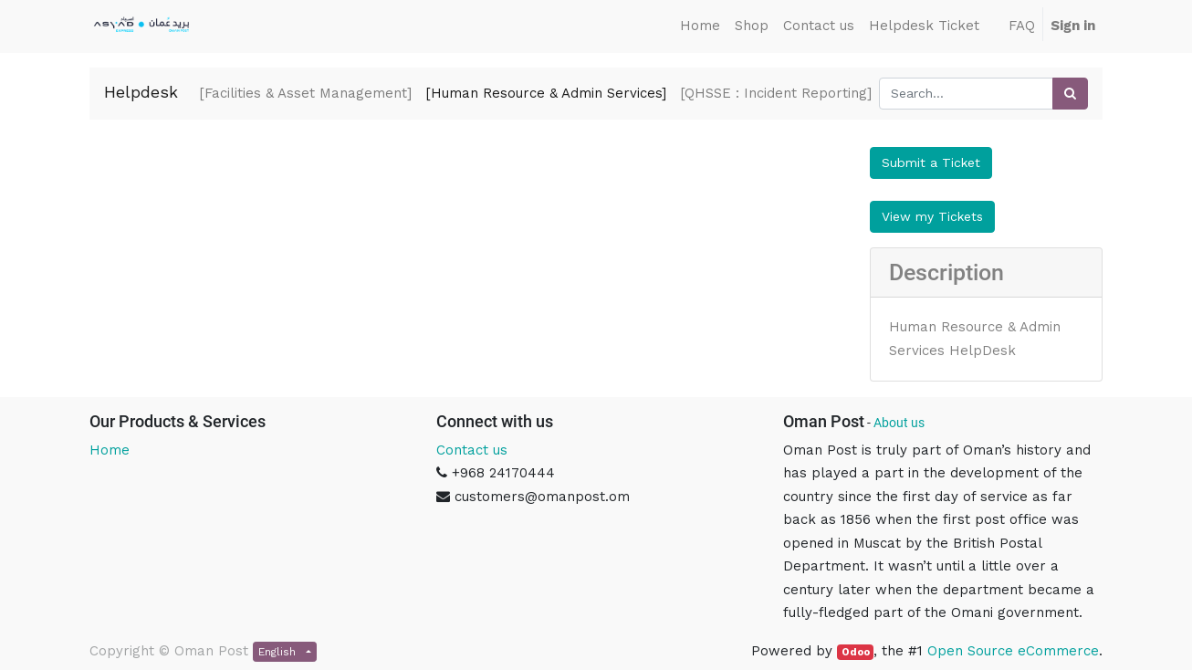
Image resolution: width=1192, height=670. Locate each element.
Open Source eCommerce (1013, 651)
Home (109, 450)
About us (899, 422)
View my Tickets (932, 216)
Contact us (471, 450)
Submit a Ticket (931, 162)
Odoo (856, 652)
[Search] (1070, 94)
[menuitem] (700, 26)
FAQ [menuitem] (1022, 25)
